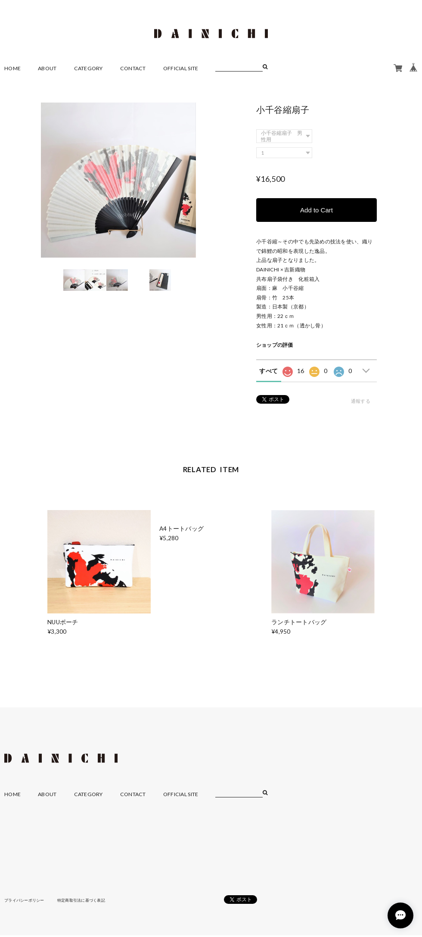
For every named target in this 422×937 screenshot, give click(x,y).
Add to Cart (316, 209)
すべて (268, 370)
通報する (360, 401)
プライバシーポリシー (26, 899)
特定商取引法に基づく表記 (88, 899)
